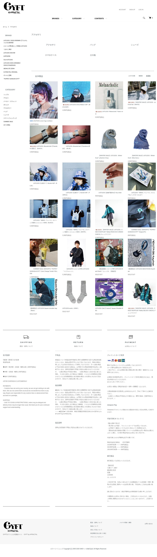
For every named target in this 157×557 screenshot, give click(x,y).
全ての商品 (7, 132)
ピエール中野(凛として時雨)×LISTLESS (12, 48)
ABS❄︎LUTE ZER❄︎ (10, 73)
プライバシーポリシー (101, 538)
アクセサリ (14, 27)
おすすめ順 (131, 76)
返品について (98, 528)
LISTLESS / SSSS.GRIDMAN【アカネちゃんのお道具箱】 (15, 42)
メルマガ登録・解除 (128, 524)
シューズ (6, 121)
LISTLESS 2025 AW (10, 56)
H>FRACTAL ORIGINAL (11, 76)
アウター (6, 103)
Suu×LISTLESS (9, 63)
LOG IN (140, 9)
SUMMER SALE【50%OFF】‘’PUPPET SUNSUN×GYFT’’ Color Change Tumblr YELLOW (43, 272)
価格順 (140, 76)
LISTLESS (7, 60)
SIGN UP (132, 9)
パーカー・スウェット (11, 107)
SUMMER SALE (9, 129)
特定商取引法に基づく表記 (102, 535)
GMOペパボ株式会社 (86, 550)
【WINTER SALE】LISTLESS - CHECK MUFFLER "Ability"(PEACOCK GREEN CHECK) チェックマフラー (109, 233)
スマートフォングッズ (11, 125)
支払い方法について (100, 531)
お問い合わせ (149, 525)
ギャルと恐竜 (8, 80)
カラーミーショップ (56, 550)
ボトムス (6, 111)
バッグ (6, 118)
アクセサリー (8, 114)
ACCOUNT (121, 9)
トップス (6, 100)
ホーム (5, 27)
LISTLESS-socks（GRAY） (71, 310)
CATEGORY (77, 18)
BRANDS (55, 18)
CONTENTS (99, 18)
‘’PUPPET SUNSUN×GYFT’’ (13, 84)
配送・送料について (100, 524)
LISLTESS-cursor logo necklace (41, 121)
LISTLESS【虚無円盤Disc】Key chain (109, 193)
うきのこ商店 (8, 52)
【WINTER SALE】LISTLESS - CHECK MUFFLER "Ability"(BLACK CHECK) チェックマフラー (141, 312)
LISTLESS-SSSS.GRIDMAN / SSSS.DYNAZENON (13, 68)
